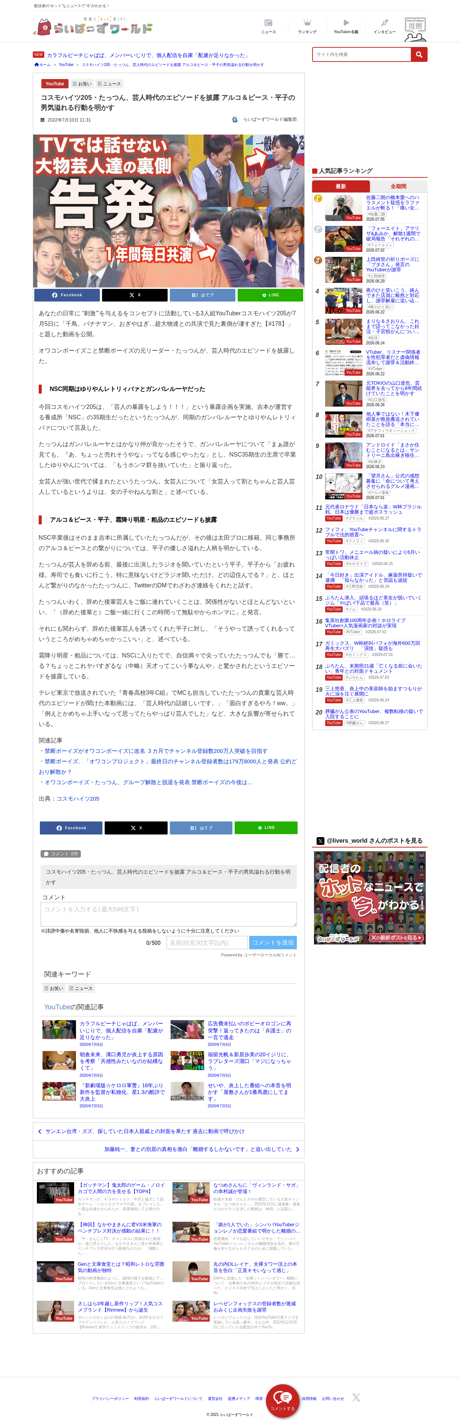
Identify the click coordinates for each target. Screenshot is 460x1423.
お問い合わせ (333, 1399)
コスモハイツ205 (78, 798)
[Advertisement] (370, 118)
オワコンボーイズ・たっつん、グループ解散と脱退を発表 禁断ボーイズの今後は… (149, 782)
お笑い (85, 83)
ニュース (112, 83)
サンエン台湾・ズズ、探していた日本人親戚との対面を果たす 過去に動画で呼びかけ (145, 1131)
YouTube (55, 83)
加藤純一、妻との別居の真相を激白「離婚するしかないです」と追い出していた (198, 1149)
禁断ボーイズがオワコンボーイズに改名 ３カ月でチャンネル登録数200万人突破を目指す (156, 751)
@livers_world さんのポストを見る (370, 840)
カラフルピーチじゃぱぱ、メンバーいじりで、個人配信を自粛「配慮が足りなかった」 (148, 55)
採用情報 (309, 1399)
